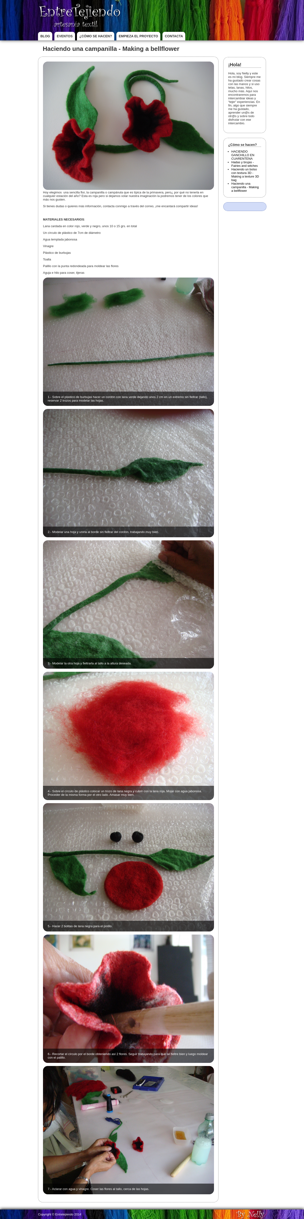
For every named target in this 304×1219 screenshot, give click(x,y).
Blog (45, 36)
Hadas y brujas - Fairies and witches (244, 164)
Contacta (174, 36)
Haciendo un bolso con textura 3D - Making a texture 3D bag (245, 175)
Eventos (65, 36)
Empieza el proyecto (138, 36)
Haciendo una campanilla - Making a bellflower (245, 187)
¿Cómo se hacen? (95, 36)
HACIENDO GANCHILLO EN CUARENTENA (242, 155)
